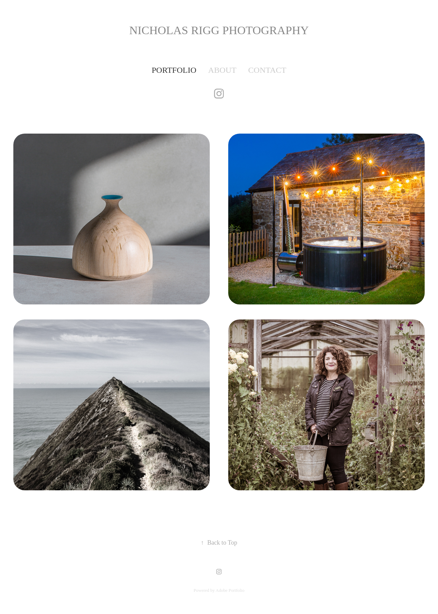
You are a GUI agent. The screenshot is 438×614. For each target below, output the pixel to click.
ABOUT (222, 70)
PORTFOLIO (174, 70)
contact (267, 70)
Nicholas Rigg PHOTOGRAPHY (219, 30)
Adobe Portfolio (230, 590)
